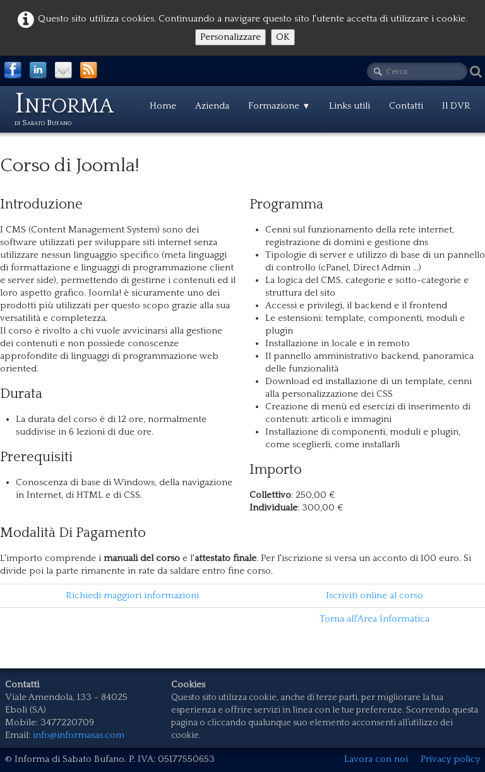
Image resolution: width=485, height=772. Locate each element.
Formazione (279, 105)
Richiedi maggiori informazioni (132, 595)
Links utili (349, 105)
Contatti (406, 105)
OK (283, 37)
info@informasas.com (78, 735)
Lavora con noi (376, 759)
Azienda (212, 105)
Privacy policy (450, 759)
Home (163, 105)
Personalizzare (230, 37)
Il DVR (456, 105)
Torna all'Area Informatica (374, 618)
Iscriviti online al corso (374, 595)
